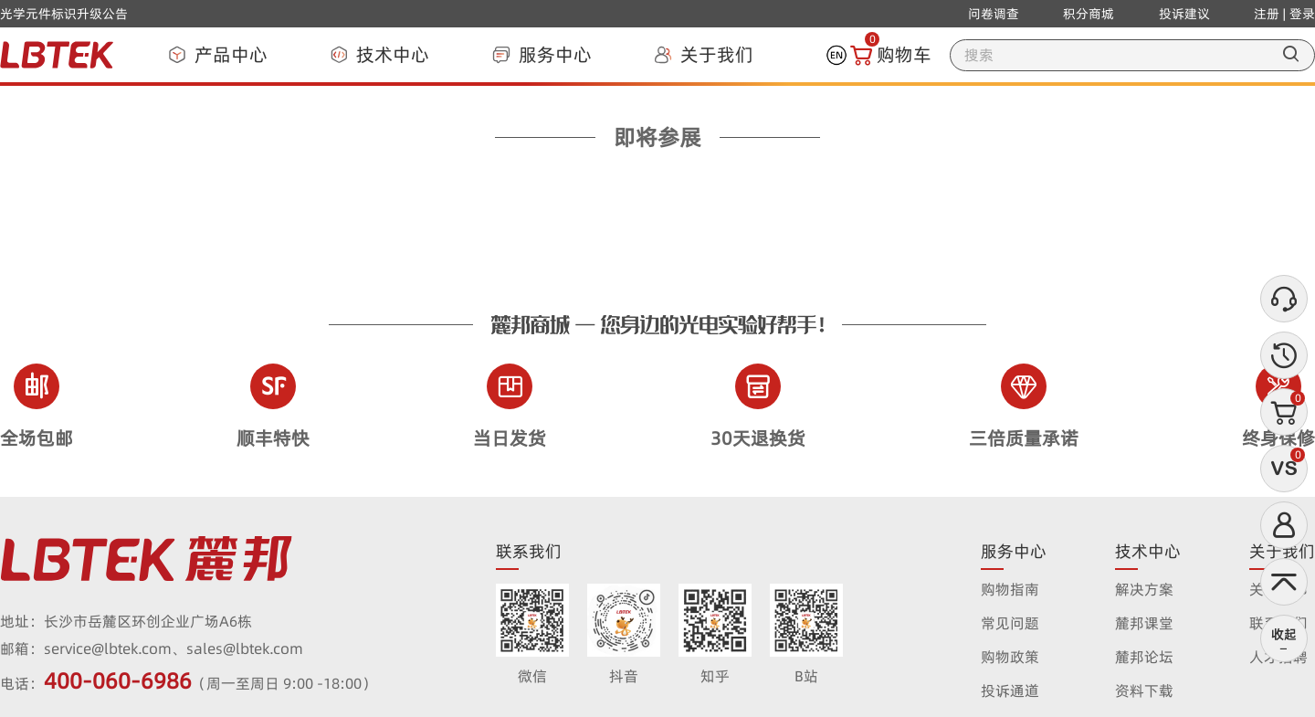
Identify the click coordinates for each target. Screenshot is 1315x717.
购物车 (890, 55)
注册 (1266, 14)
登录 (1302, 14)
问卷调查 (993, 14)
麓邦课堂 (1144, 623)
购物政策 (1010, 657)
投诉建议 (1184, 14)
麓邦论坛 (1144, 657)
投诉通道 (1010, 690)
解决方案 (1144, 589)
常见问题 (1010, 623)
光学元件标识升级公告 (64, 14)
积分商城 (1088, 14)
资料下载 (1144, 690)
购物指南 (1010, 589)
